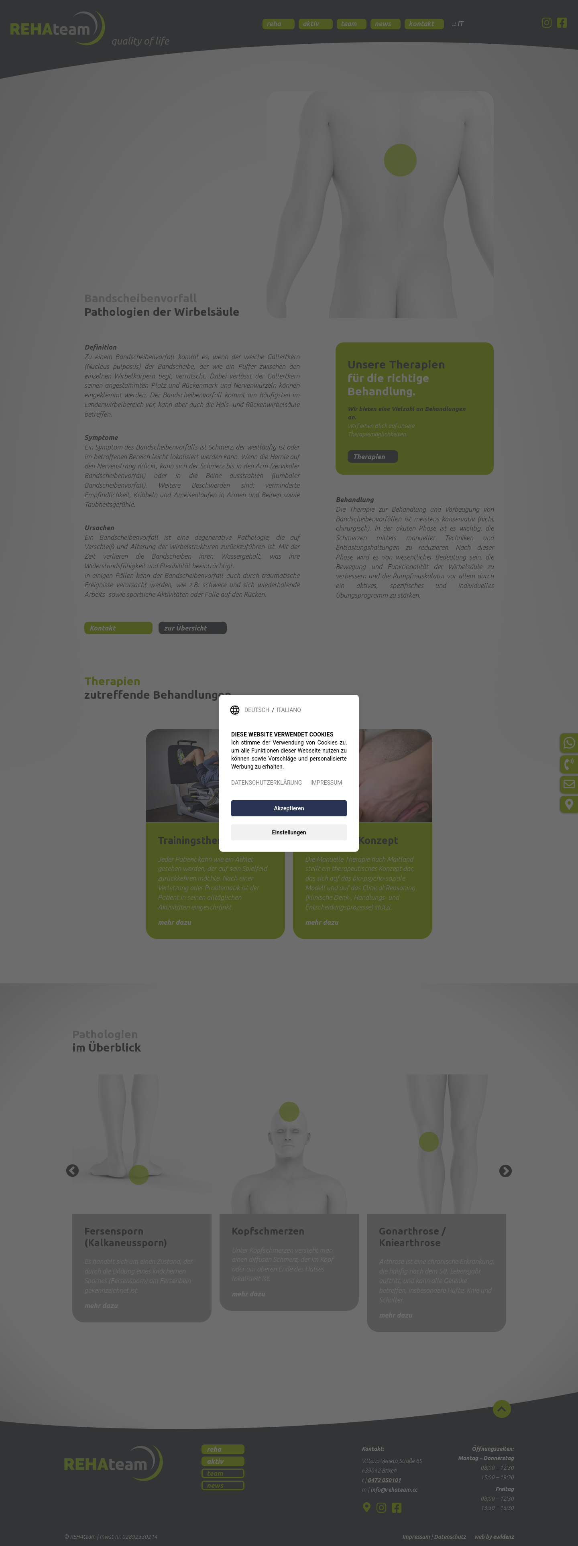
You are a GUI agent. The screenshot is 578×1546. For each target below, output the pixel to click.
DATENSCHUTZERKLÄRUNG (266, 782)
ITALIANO (289, 710)
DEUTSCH (256, 710)
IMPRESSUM (326, 782)
